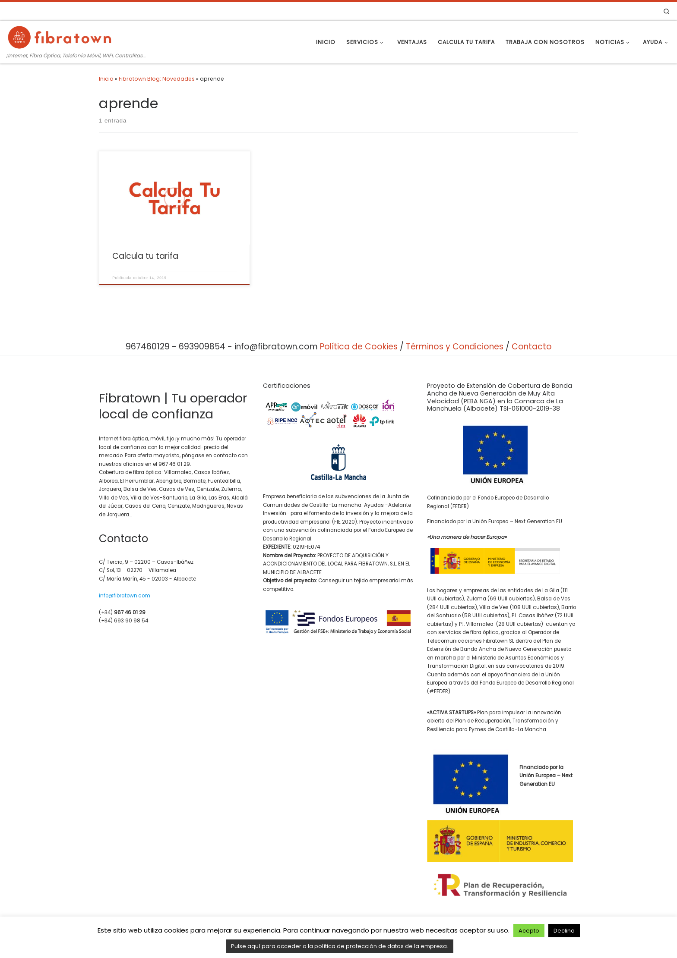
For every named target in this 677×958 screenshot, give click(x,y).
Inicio (106, 78)
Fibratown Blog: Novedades (157, 78)
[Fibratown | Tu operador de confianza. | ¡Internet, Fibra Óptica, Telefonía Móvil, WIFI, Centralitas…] (60, 36)
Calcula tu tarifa (145, 256)
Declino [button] (564, 931)
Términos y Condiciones (454, 346)
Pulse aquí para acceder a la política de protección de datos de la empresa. (339, 946)
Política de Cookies (359, 346)
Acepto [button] (529, 931)
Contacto (532, 346)
